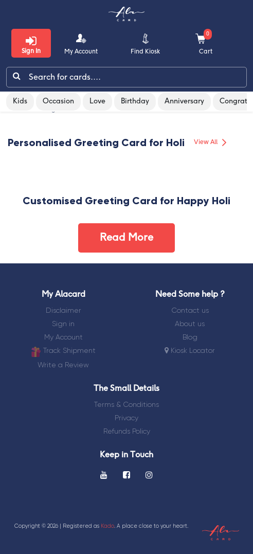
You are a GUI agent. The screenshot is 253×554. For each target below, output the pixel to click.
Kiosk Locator (190, 350)
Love (97, 101)
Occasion (58, 101)
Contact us (190, 310)
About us (190, 323)
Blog (190, 337)
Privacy (126, 418)
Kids (20, 101)
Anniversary (184, 101)
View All (211, 142)
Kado (107, 526)
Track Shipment (63, 351)
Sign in (63, 323)
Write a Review (63, 365)
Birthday (135, 101)
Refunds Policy (126, 431)
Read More (126, 238)
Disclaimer (63, 310)
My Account (63, 337)
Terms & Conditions (126, 404)
